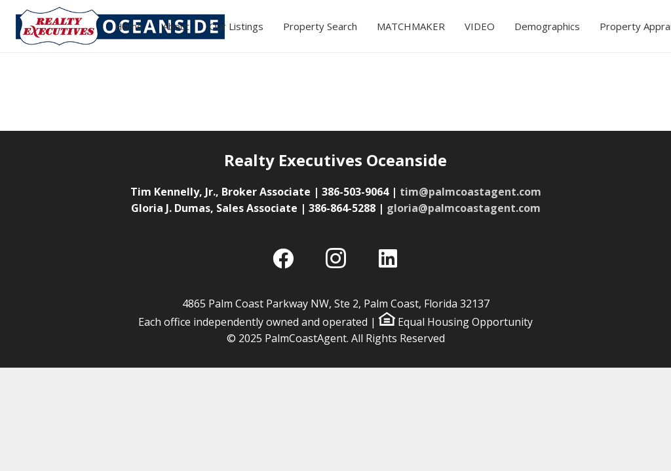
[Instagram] (335, 258)
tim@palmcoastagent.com (470, 191)
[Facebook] (283, 258)
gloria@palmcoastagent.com (464, 208)
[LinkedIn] (388, 258)
